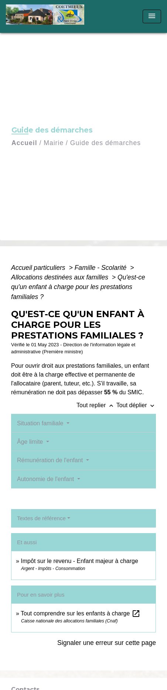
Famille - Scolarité (102, 267)
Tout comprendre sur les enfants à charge (80, 613)
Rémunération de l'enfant (51, 460)
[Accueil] (47, 16)
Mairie (54, 143)
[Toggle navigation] (152, 16)
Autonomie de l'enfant (46, 479)
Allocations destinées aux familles (60, 277)
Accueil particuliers (39, 267)
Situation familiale (41, 423)
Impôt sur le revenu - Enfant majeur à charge (79, 561)
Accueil (24, 143)
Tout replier (96, 405)
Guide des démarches (105, 143)
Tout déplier (136, 405)
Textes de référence (41, 518)
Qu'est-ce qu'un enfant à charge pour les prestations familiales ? (78, 287)
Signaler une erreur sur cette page (106, 642)
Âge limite (31, 442)
